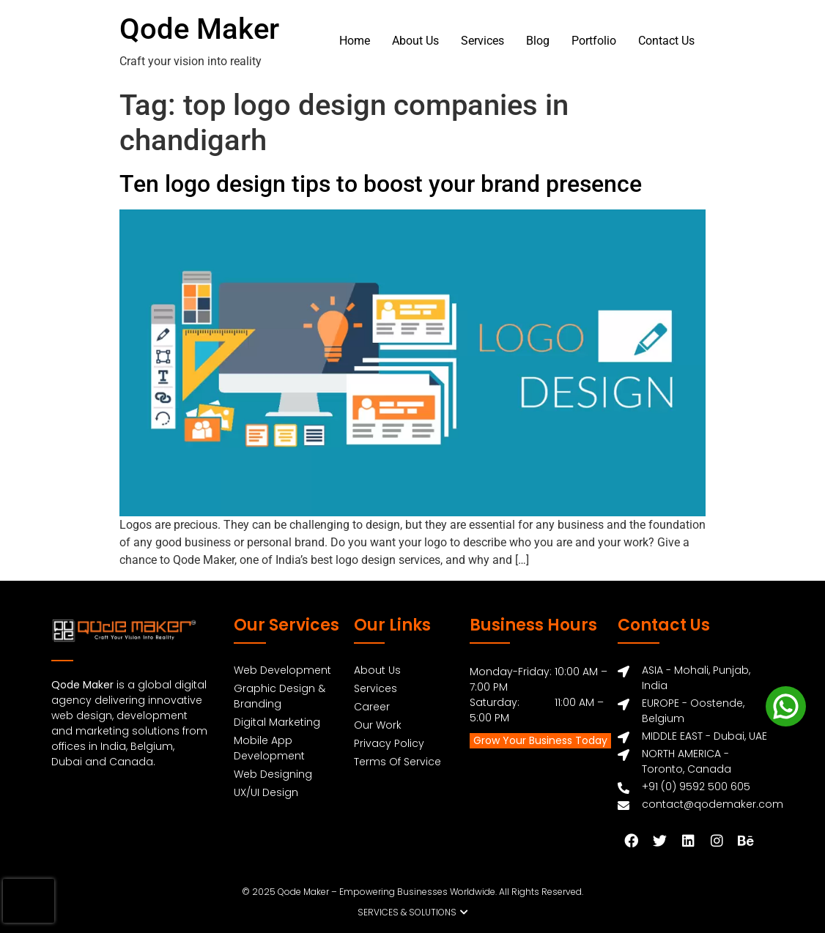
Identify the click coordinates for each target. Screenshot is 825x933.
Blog (538, 41)
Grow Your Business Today (540, 740)
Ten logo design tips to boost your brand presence (380, 184)
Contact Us (666, 41)
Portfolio (593, 41)
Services (482, 41)
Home (354, 41)
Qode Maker (199, 29)
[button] (413, 912)
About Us (415, 41)
